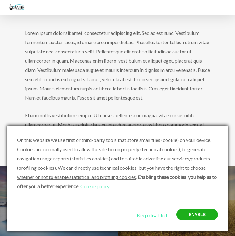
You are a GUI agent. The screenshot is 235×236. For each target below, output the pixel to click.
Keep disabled (152, 215)
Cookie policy (95, 186)
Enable (197, 214)
